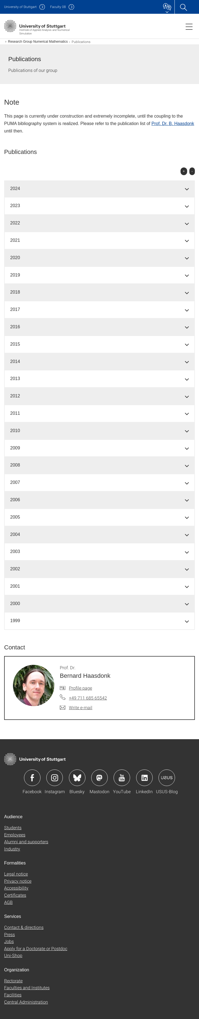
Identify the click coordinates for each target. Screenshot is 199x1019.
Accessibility (16, 888)
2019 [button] (15, 275)
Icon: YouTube (122, 777)
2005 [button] (15, 517)
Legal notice (16, 874)
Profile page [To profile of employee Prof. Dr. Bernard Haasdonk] (80, 688)
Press (9, 934)
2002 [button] (15, 569)
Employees (14, 835)
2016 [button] (15, 326)
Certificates (15, 895)
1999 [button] (15, 620)
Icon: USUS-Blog (166, 777)
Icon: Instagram (54, 777)
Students (12, 827)
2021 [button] (15, 240)
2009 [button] (15, 448)
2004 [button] (15, 534)
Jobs (9, 941)
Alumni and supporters (26, 841)
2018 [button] (15, 292)
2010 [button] (15, 430)
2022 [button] (15, 223)
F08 (58, 7)
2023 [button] (15, 205)
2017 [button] (15, 309)
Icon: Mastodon (99, 777)
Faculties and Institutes (27, 987)
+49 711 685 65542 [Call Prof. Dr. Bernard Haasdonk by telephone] (88, 698)
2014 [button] (15, 361)
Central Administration (26, 1002)
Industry (12, 849)
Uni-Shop (13, 955)
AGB (8, 902)
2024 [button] (15, 188)
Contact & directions (24, 927)
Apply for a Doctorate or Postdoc (35, 948)
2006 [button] (15, 499)
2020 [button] (15, 257)
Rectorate (13, 980)
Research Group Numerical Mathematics (38, 42)
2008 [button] (15, 465)
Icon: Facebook (32, 777)
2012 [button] (15, 396)
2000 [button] (15, 603)
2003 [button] (15, 551)
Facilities (12, 995)
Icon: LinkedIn (144, 777)
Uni (20, 7)
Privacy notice (17, 881)
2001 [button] (15, 586)
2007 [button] (15, 482)
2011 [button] (15, 413)
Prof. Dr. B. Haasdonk (172, 123)
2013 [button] (15, 378)
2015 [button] (15, 344)
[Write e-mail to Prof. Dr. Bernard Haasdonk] (76, 707)
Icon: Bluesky (77, 777)
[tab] (99, 188)
